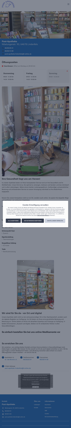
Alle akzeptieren (13, 220)
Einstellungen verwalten (55, 220)
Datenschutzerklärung (43, 215)
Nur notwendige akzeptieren (33, 220)
